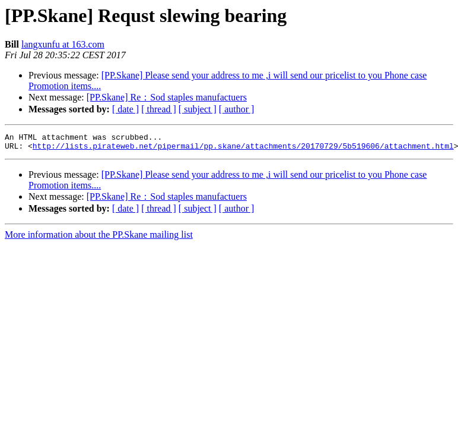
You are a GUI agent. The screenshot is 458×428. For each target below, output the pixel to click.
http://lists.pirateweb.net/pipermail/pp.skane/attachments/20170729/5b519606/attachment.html (243, 149)
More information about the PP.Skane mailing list (99, 238)
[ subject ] (198, 109)
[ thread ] (158, 109)
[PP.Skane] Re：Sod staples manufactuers (167, 97)
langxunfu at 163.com (62, 44)
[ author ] (237, 109)
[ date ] (125, 109)
